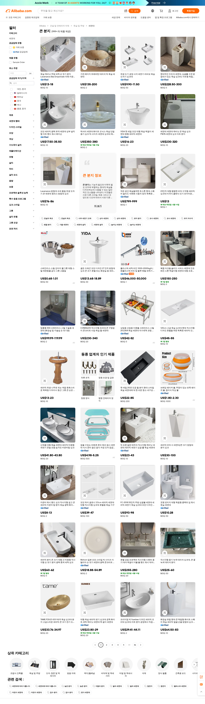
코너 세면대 (152, 218)
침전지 (148, 686)
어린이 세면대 (16, 692)
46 (135, 645)
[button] (125, 11)
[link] (201, 677)
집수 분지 (52, 692)
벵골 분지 (46, 225)
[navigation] (21, 336)
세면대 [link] (92, 26)
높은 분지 (67, 686)
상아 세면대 (102, 218)
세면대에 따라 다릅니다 (19, 686)
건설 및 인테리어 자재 (59, 26)
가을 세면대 (62, 225)
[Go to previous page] (95, 644)
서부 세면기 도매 (83, 218)
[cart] (162, 11)
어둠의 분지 (98, 686)
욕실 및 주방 (78, 26)
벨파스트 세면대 (178, 686)
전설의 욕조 (47, 218)
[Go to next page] (140, 644)
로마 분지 (136, 218)
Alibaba (42, 26)
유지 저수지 (187, 218)
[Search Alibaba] (81, 10)
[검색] (135, 11)
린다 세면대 (84, 692)
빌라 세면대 (116, 686)
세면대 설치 (80, 225)
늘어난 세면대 (115, 225)
